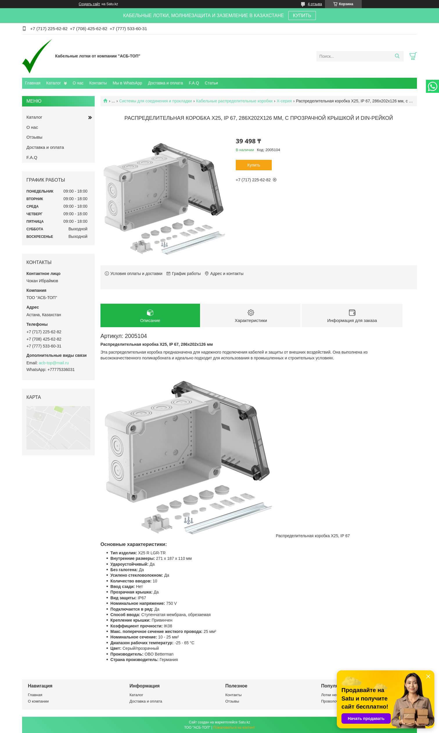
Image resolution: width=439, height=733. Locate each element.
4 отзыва (315, 4)
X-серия (284, 101)
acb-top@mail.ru (54, 363)
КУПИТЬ (302, 15)
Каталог (53, 83)
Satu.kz (244, 722)
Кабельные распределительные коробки (234, 101)
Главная (32, 83)
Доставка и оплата (165, 83)
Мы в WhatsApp (127, 83)
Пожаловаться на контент (234, 727)
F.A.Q (194, 83)
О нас (78, 83)
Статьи (211, 83)
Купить (253, 165)
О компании (38, 701)
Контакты (98, 83)
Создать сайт (89, 4)
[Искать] (397, 56)
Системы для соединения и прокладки (155, 101)
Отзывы (34, 137)
